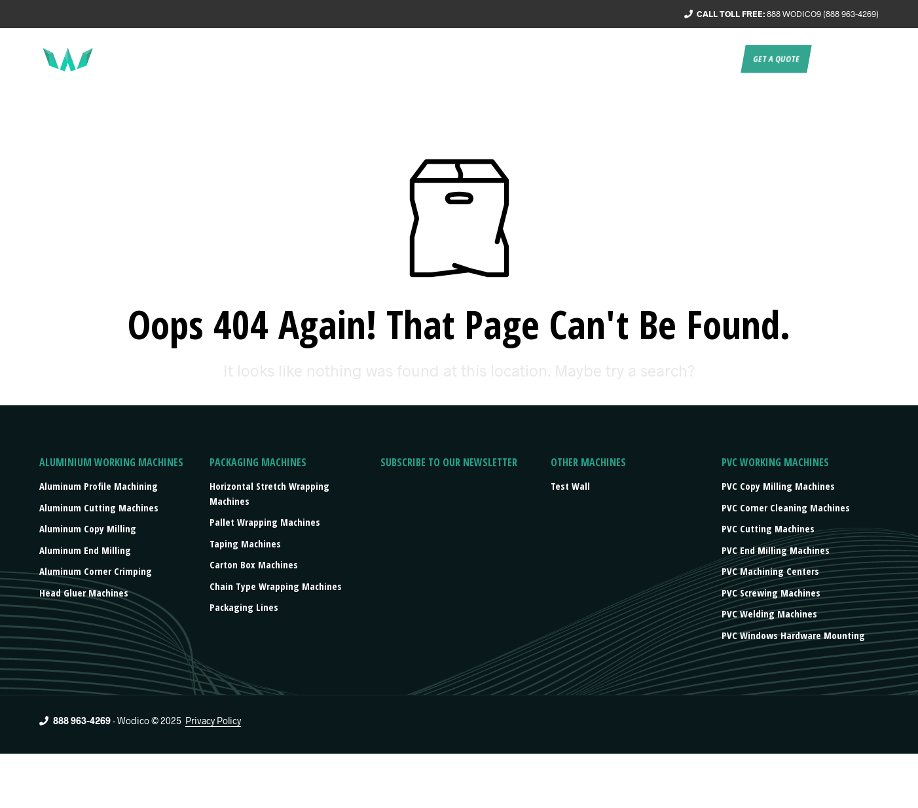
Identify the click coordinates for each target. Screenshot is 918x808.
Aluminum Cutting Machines (98, 507)
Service (467, 59)
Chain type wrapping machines (276, 586)
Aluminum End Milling (85, 550)
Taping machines (245, 543)
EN (826, 59)
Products (576, 59)
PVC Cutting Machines (768, 528)
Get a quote (776, 59)
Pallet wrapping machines (265, 521)
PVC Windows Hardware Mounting (793, 635)
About (419, 59)
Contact (714, 59)
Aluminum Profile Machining (98, 485)
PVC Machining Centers (770, 571)
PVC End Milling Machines (776, 550)
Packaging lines (244, 607)
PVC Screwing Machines (771, 592)
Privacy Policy (213, 721)
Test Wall (570, 485)
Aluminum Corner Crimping (95, 571)
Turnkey (519, 59)
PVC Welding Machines (769, 613)
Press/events (650, 59)
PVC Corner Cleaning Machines (786, 507)
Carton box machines (254, 564)
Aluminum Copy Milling (87, 528)
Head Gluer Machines (83, 592)
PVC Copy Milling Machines (778, 485)
